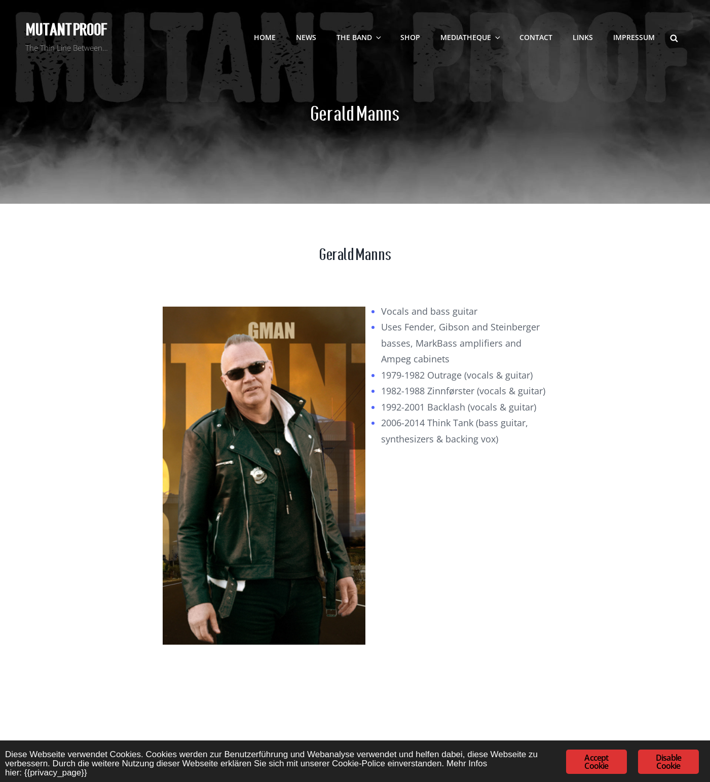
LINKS (583, 37)
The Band (360, 37)
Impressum (634, 37)
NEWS (306, 37)
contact (535, 37)
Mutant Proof (66, 30)
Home (265, 37)
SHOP (410, 37)
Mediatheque (471, 37)
